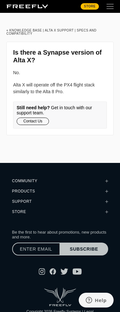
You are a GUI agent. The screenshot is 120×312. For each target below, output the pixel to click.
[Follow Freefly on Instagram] (42, 271)
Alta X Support (59, 30)
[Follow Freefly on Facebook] (53, 271)
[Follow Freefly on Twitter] (64, 271)
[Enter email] (36, 249)
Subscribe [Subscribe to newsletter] (84, 249)
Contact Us (32, 121)
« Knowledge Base (24, 30)
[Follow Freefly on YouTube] (77, 271)
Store (90, 6)
